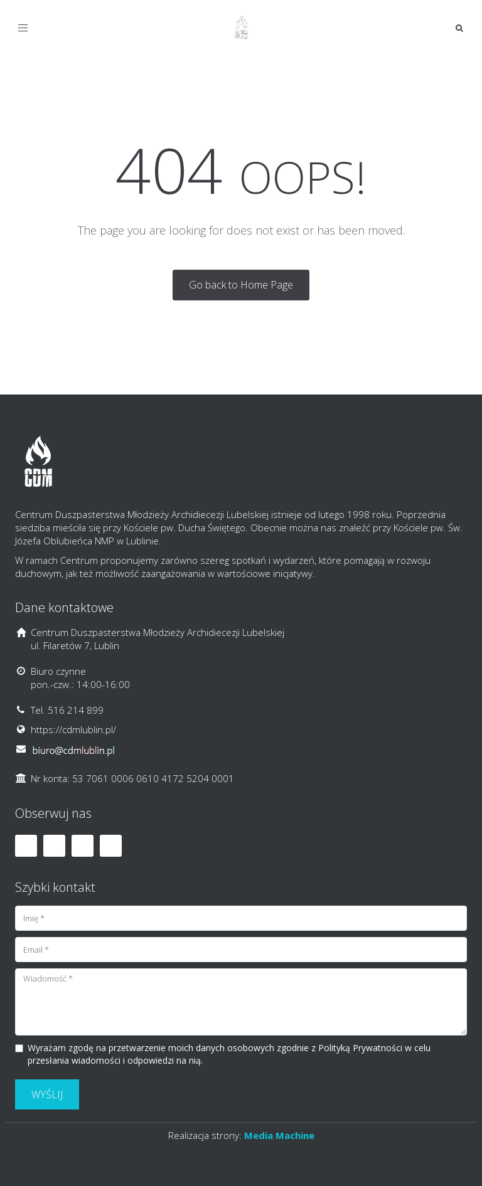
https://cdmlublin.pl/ (73, 729)
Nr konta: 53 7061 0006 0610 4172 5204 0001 (132, 778)
